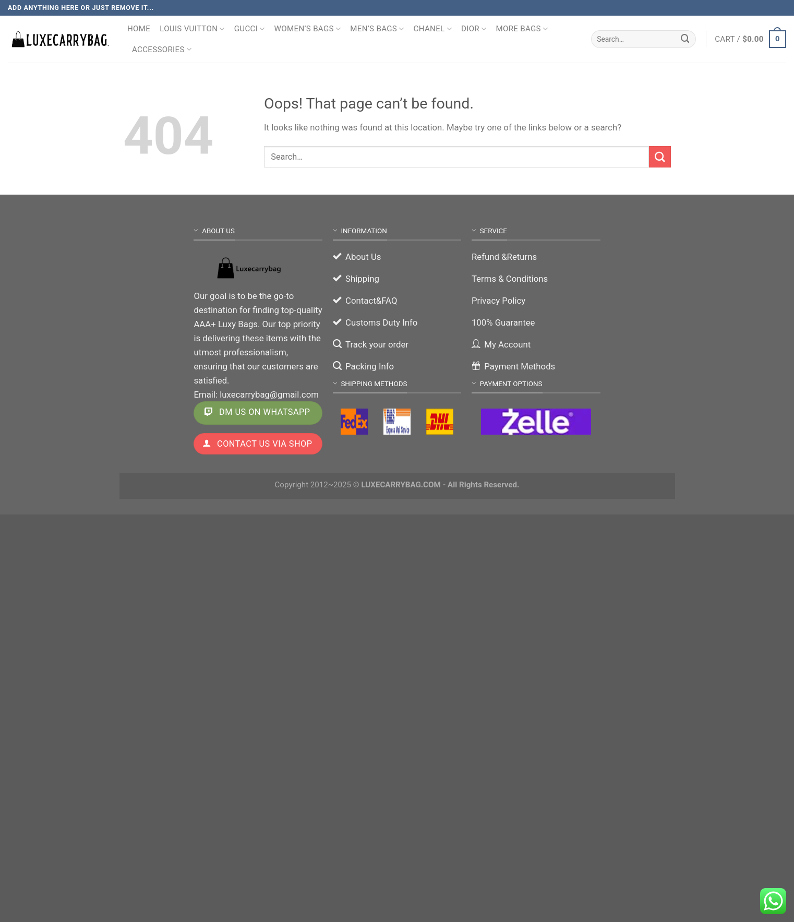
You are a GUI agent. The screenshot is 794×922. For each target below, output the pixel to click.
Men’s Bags (377, 29)
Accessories (161, 49)
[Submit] (685, 39)
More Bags (522, 29)
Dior (473, 29)
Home (138, 28)
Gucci (249, 29)
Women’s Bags (307, 29)
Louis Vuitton (192, 29)
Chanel (433, 29)
